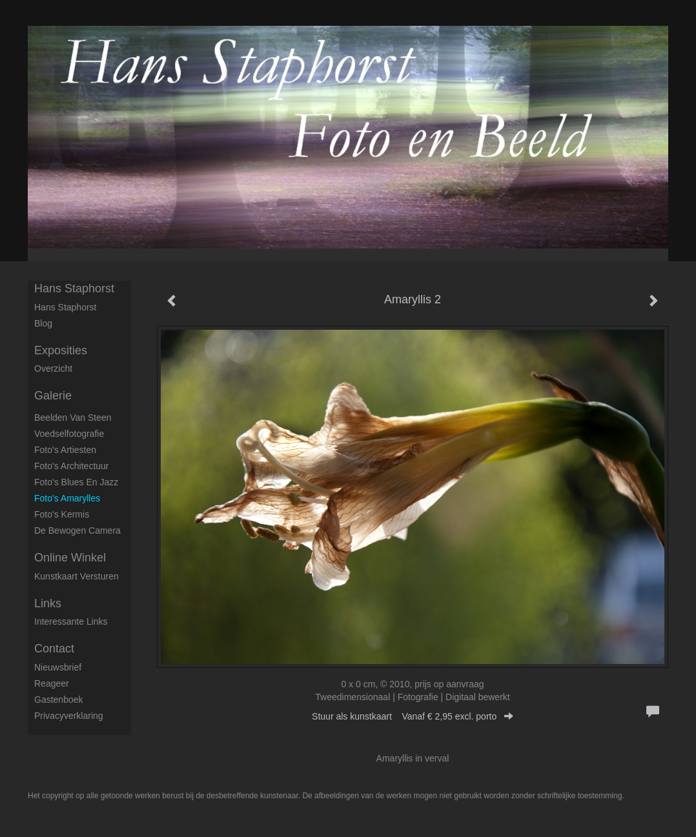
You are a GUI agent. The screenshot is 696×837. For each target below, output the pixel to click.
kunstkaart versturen (76, 576)
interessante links (71, 621)
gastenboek (58, 699)
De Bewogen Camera (77, 530)
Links (47, 603)
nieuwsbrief (57, 667)
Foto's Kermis (61, 514)
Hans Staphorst (74, 288)
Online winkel (70, 557)
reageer (51, 683)
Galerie (53, 395)
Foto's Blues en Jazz (76, 482)
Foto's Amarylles (67, 498)
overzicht (53, 368)
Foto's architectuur (71, 466)
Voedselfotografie (69, 434)
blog (43, 323)
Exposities (60, 350)
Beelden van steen (73, 417)
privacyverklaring (68, 716)
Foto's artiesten (65, 450)
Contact (54, 648)
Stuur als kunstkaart (412, 716)
